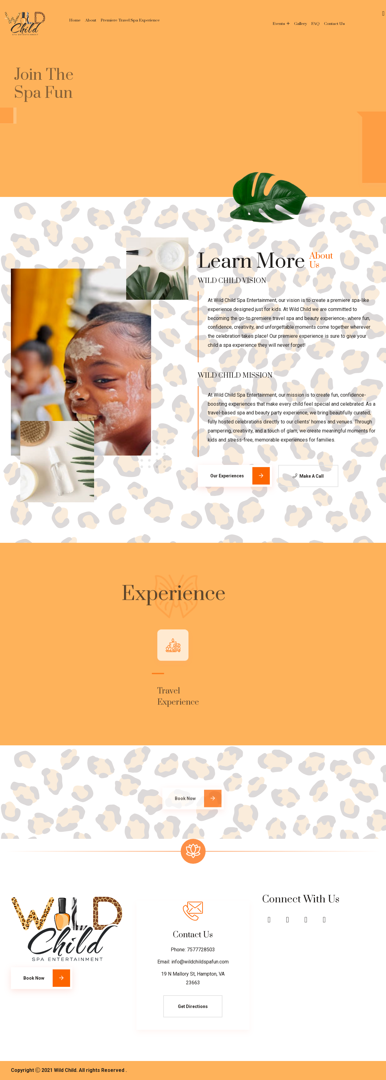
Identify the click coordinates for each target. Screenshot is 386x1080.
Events (279, 23)
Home (75, 20)
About (90, 20)
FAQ (315, 23)
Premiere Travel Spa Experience (130, 20)
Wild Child (65, 1070)
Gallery (300, 23)
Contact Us (334, 23)
